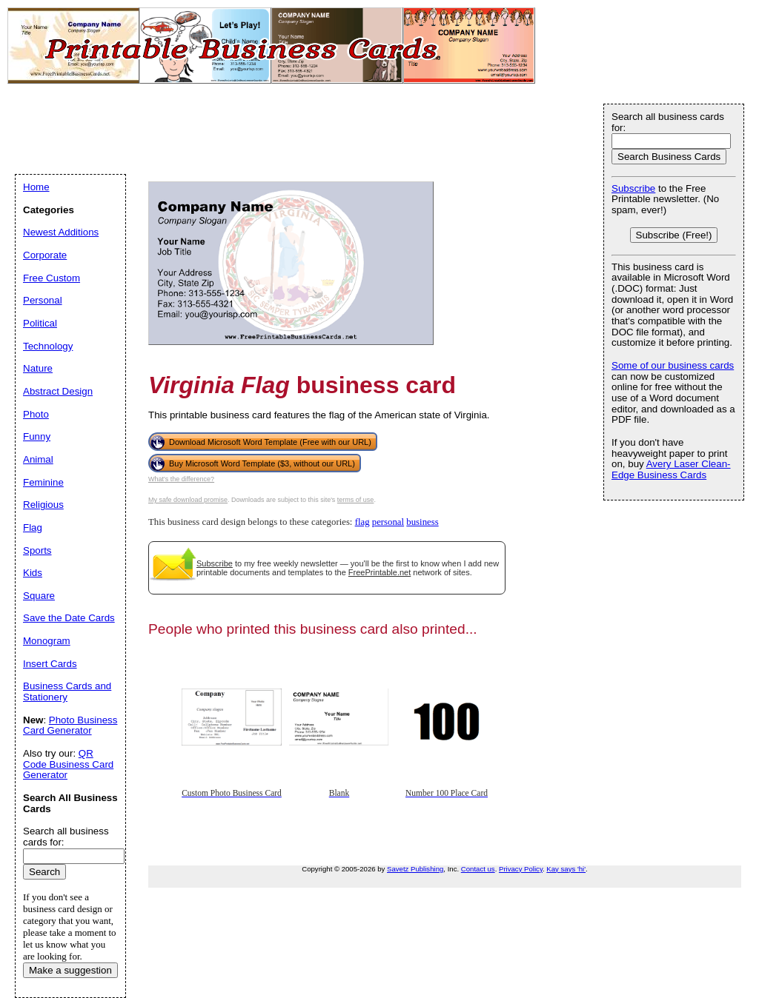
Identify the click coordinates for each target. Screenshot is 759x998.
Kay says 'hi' (566, 869)
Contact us (478, 869)
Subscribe (214, 563)
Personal (42, 300)
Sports (37, 550)
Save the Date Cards (69, 617)
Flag (32, 527)
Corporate (45, 255)
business (422, 522)
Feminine (43, 482)
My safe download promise (188, 499)
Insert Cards (50, 663)
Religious (43, 504)
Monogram (46, 640)
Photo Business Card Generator (70, 725)
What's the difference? (181, 479)
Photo (36, 414)
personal (388, 522)
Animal (38, 459)
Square (39, 595)
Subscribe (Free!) (674, 235)
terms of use (355, 499)
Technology (48, 346)
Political (40, 323)
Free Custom (51, 278)
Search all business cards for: (667, 122)
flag (362, 522)
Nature (38, 368)
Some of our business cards (672, 365)
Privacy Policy (521, 869)
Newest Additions (61, 232)
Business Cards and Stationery (67, 691)
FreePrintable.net (379, 572)
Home (36, 186)
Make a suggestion (70, 970)
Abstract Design (58, 391)
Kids (32, 572)
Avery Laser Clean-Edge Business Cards (671, 469)
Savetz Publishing (415, 869)
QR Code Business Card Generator (68, 764)
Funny (36, 436)
